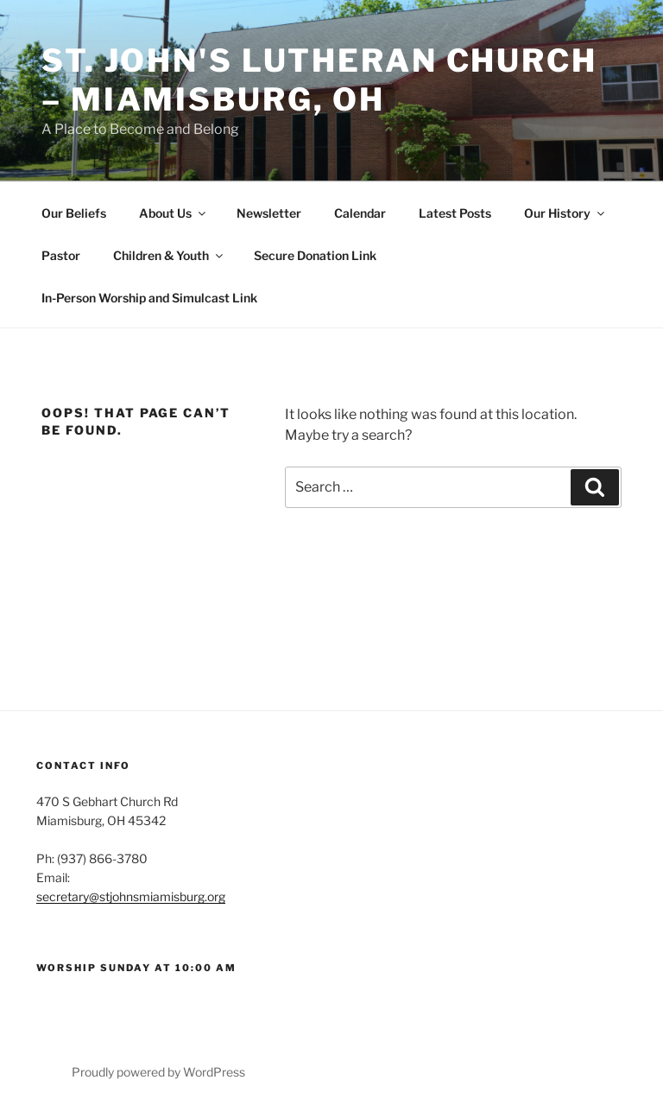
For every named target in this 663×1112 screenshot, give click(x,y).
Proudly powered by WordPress (158, 1071)
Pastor (60, 255)
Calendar (360, 213)
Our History (565, 213)
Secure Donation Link (315, 255)
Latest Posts (455, 213)
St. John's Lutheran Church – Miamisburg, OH (319, 79)
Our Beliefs (73, 213)
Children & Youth (169, 255)
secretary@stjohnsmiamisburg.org (130, 896)
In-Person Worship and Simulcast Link (149, 297)
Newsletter (269, 213)
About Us (173, 213)
